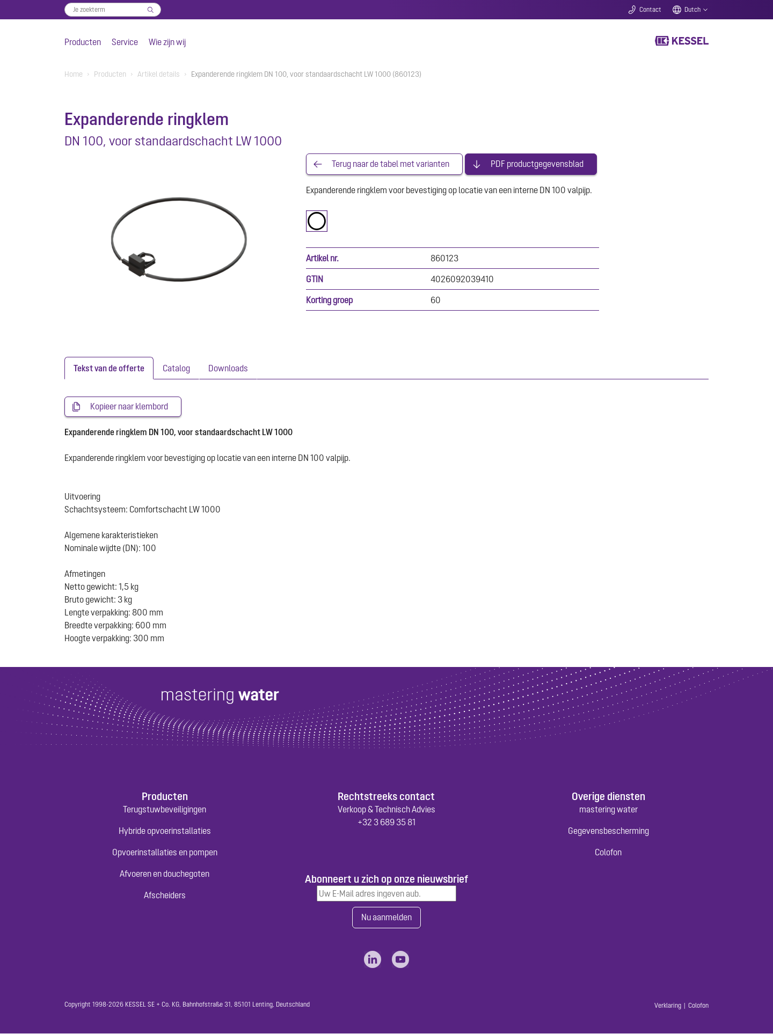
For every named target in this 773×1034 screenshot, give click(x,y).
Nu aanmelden (386, 918)
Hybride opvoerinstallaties (165, 831)
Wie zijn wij (167, 42)
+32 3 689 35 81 (386, 822)
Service (125, 42)
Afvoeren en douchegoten (164, 874)
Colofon (608, 852)
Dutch (692, 9)
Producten (82, 42)
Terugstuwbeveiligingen (164, 810)
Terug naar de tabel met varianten (390, 164)
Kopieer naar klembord (129, 407)
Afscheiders (165, 895)
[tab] (109, 368)
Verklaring (667, 1006)
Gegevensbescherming (608, 831)
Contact (650, 9)
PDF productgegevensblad (537, 164)
